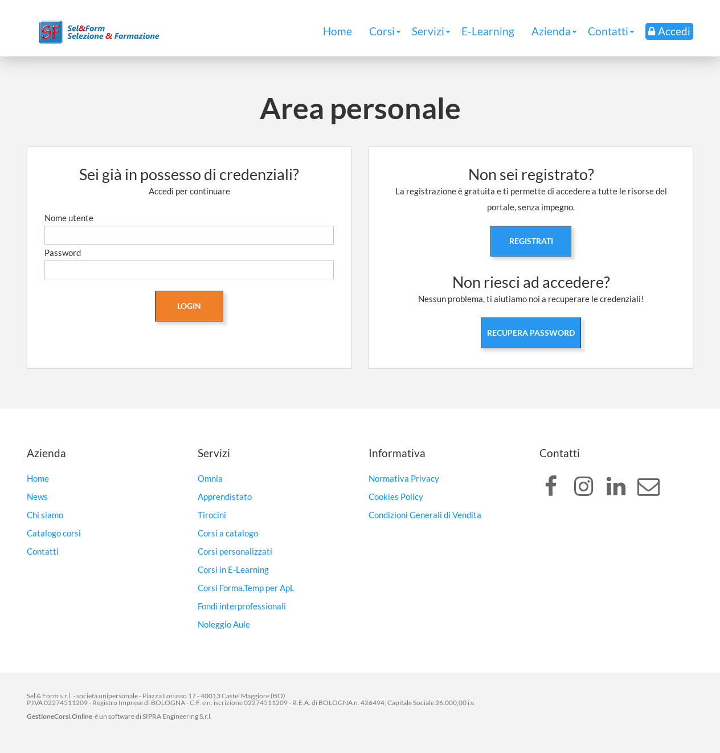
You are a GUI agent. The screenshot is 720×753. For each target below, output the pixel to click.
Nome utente (68, 218)
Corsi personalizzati (235, 551)
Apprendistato (225, 496)
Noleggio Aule (224, 624)
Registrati (531, 241)
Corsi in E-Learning (233, 569)
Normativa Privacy (404, 478)
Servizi (428, 31)
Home (337, 31)
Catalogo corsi (54, 533)
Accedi (669, 31)
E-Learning (487, 31)
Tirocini (212, 515)
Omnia (210, 478)
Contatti (608, 31)
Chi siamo (45, 515)
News (37, 496)
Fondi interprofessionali (242, 606)
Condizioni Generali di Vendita (425, 515)
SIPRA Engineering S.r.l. (177, 716)
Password (62, 252)
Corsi (382, 31)
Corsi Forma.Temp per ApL (246, 588)
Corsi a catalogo (228, 533)
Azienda (551, 31)
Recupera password (531, 332)
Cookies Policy (396, 496)
